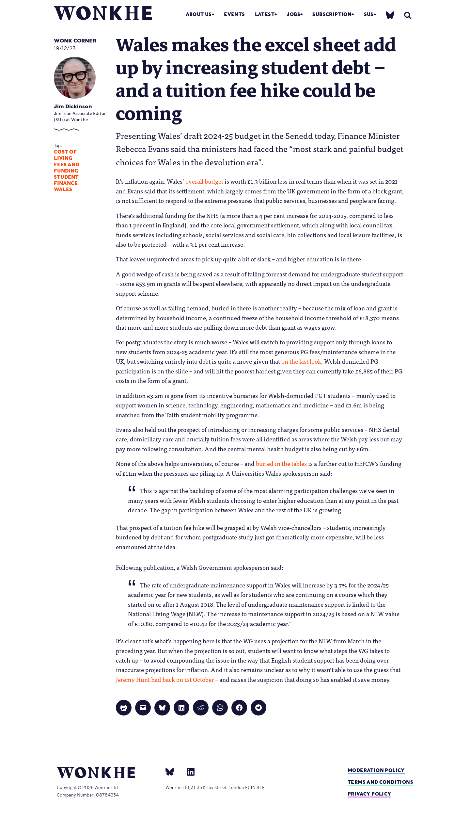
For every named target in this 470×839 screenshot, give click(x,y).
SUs (369, 14)
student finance (66, 180)
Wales (63, 189)
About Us (199, 14)
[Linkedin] (188, 771)
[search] (407, 15)
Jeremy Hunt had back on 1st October (165, 679)
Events (234, 14)
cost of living (65, 155)
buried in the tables (281, 463)
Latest (264, 14)
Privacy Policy (369, 794)
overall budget (204, 181)
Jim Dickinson (73, 106)
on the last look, (302, 361)
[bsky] (390, 15)
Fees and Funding (66, 168)
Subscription (332, 14)
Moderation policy (376, 770)
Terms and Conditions (380, 782)
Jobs (293, 14)
